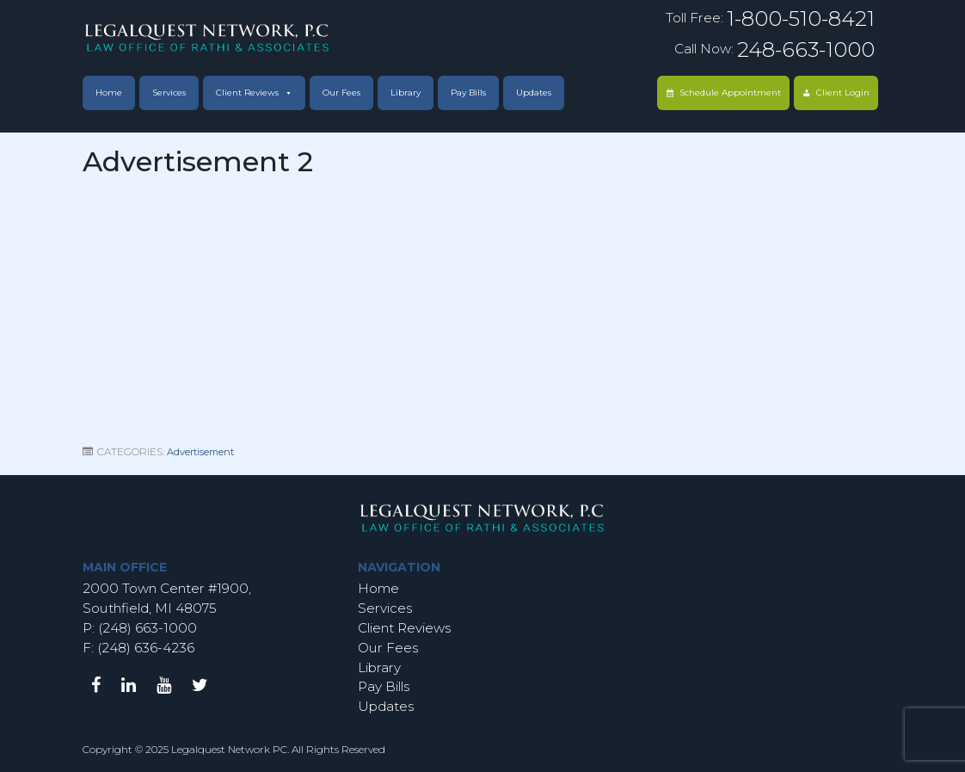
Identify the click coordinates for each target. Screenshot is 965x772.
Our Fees (341, 92)
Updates (533, 92)
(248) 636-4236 (145, 647)
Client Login (843, 92)
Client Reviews (247, 92)
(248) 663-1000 (146, 628)
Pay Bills (468, 92)
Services (169, 92)
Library (405, 92)
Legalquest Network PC (229, 749)
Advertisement (200, 452)
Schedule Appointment (730, 92)
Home (108, 92)
